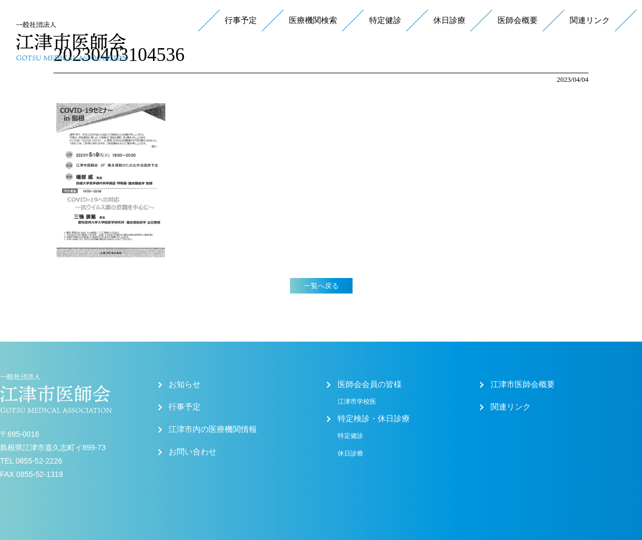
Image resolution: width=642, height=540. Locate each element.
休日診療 (449, 20)
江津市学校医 (357, 401)
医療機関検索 (313, 20)
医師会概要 (518, 20)
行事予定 (241, 20)
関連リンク (590, 20)
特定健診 (385, 20)
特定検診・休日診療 (374, 418)
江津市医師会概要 (523, 384)
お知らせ (185, 384)
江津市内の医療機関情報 (213, 429)
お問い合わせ (193, 452)
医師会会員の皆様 (370, 384)
